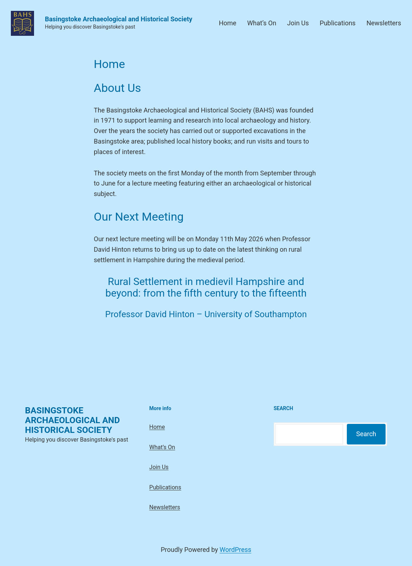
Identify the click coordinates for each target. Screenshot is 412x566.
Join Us (298, 23)
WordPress (235, 549)
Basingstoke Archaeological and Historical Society (118, 19)
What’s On (261, 23)
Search (366, 434)
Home (227, 23)
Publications (338, 23)
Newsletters (383, 23)
